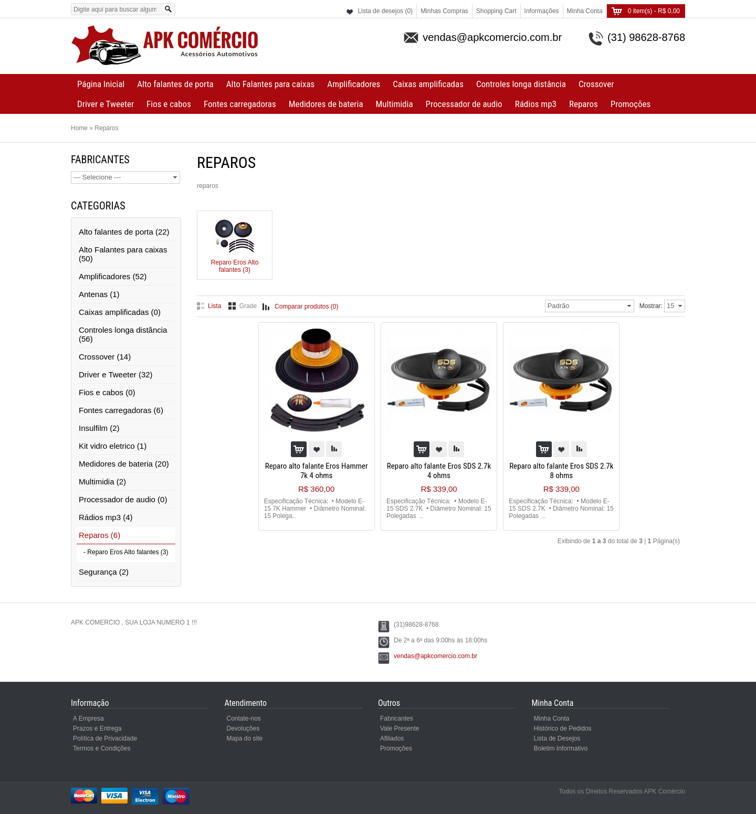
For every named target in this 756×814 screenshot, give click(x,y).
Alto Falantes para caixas (270, 84)
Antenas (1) (99, 294)
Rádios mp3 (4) (106, 517)
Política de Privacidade (105, 738)
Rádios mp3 (535, 104)
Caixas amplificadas (428, 84)
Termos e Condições (101, 748)
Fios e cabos (168, 104)
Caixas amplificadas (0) (120, 312)
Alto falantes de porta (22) (124, 231)
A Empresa (88, 718)
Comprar (299, 449)
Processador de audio (464, 104)
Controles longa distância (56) (123, 334)
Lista (214, 306)
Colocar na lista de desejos (316, 449)
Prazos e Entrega (97, 728)
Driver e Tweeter (105, 104)
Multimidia (394, 104)
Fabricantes (396, 718)
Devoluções (243, 728)
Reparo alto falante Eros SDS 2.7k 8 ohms (561, 470)
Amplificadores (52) (112, 276)
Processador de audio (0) (123, 499)
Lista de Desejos (557, 738)
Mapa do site (245, 738)
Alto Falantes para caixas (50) (123, 254)
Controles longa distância (521, 84)
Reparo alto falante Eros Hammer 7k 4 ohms (316, 470)
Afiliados (392, 738)
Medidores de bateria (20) (124, 463)
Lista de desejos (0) (385, 11)
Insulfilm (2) (99, 428)
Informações (541, 11)
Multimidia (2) (102, 481)
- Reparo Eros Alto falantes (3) (125, 552)
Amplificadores (353, 84)
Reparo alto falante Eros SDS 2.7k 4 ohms (439, 470)
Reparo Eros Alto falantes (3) (235, 262)
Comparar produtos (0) (306, 306)
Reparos (583, 104)
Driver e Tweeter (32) (116, 374)
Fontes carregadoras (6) (121, 410)
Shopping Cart (496, 11)
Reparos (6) (99, 535)
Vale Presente (399, 728)
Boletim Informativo (561, 748)
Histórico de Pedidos (563, 728)
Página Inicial (100, 84)
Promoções (630, 104)
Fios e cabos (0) (107, 392)
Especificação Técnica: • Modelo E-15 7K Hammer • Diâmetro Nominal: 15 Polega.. (315, 509)
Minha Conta (585, 11)
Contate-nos (244, 718)
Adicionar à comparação (334, 449)
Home (79, 128)
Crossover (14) (105, 356)
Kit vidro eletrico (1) (112, 445)
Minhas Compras (444, 11)
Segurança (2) (104, 571)
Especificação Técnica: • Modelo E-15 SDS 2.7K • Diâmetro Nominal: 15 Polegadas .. (438, 509)
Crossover (596, 84)
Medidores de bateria (326, 104)
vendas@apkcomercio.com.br (435, 656)
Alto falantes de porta (175, 84)
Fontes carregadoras (240, 104)
